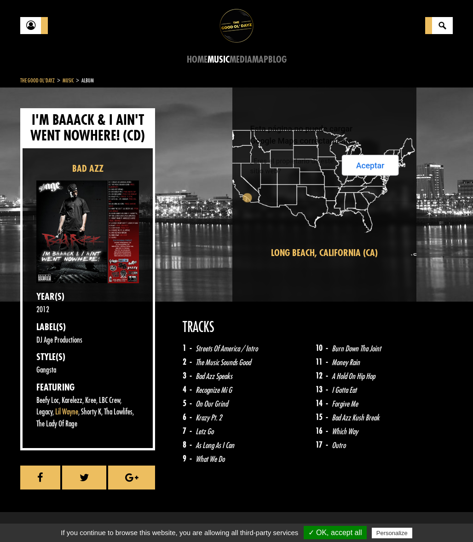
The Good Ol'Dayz (37, 80)
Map (260, 59)
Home (197, 59)
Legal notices (92, 519)
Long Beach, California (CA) (324, 253)
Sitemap (172, 519)
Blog (277, 59)
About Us (135, 519)
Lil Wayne (66, 412)
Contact (43, 518)
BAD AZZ (88, 169)
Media (241, 59)
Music (219, 59)
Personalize (392, 533)
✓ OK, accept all (335, 532)
